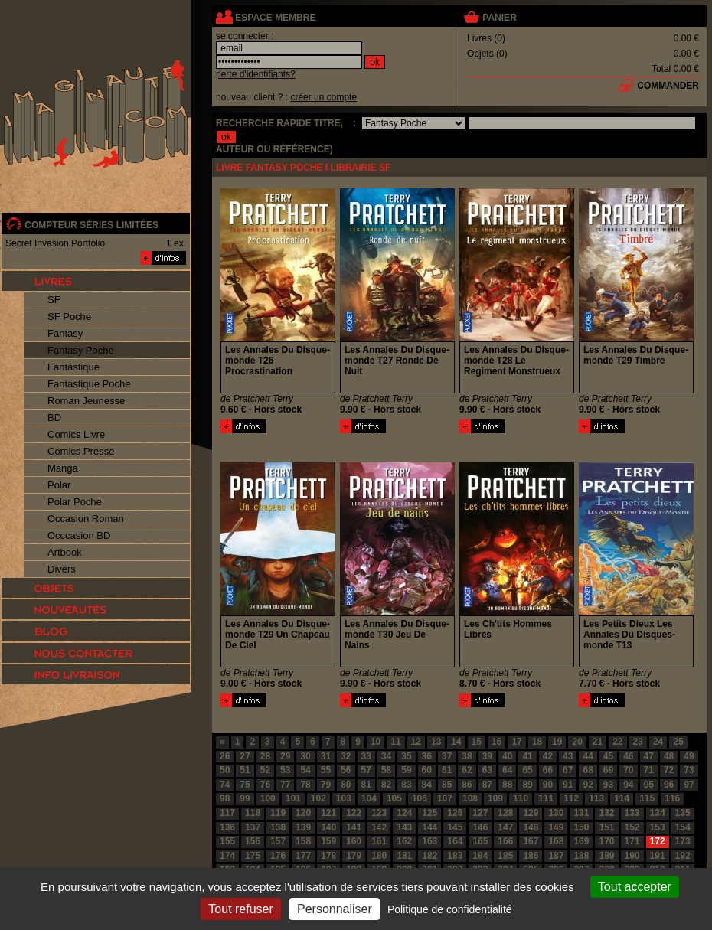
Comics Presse (80, 451)
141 (353, 827)
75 (245, 784)
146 (480, 827)
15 (477, 741)
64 (507, 770)
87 (487, 784)
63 (487, 770)
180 (379, 855)
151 (606, 827)
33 (366, 756)
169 (581, 841)
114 (621, 798)
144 (429, 827)
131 (581, 813)
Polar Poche (74, 501)
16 (496, 741)
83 (406, 784)
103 (343, 798)
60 (427, 770)
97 (689, 784)
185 (505, 855)
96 (669, 784)
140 (328, 827)
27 (245, 756)
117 (227, 813)
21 (598, 741)
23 (638, 741)
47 (649, 756)
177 (303, 855)
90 (548, 784)
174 (227, 855)
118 (252, 813)
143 (404, 827)
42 (548, 756)
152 (632, 827)
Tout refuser (240, 908)
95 (649, 784)
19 (557, 741)
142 (379, 827)
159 (328, 841)
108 (470, 798)
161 (379, 841)
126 (454, 813)
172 (657, 841)
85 (447, 784)
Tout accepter (634, 886)
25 (678, 741)
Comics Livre (76, 434)
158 (303, 841)
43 (568, 756)
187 (555, 855)
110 (520, 798)
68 (588, 770)
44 (588, 756)
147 (505, 827)
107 (444, 798)
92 (588, 784)
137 (252, 827)
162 (404, 841)
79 (326, 784)
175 (252, 855)
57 (366, 770)
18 (537, 741)
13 (436, 741)
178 (328, 855)
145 (454, 827)
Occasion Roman (85, 518)
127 (480, 813)
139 (303, 827)
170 (606, 841)
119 (278, 813)
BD (54, 417)
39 (487, 756)
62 (467, 770)
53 (285, 770)
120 (303, 813)
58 (386, 770)
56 (346, 770)
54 (305, 770)
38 (467, 756)
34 (386, 756)
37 (447, 756)
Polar (58, 485)
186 (530, 855)
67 (568, 770)
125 (429, 813)
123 (379, 813)
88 (507, 784)
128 (505, 813)
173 (683, 841)
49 (689, 756)
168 (555, 841)
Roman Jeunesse (86, 400)
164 (454, 841)
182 (429, 855)
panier (499, 17)
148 (530, 827)
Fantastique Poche (88, 384)
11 (395, 741)
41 (527, 756)
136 (227, 827)
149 (555, 827)
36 (427, 756)
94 (628, 784)
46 (628, 756)
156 (252, 841)
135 (683, 813)
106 (419, 798)
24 (658, 741)
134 (657, 813)
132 (606, 813)
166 (505, 841)
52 (265, 770)
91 (568, 784)
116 (672, 798)
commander (668, 85)
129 (530, 813)
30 (305, 756)
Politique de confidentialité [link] (449, 909)
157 (278, 841)
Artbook (64, 552)
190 (632, 855)
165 (480, 841)
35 (406, 756)
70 (628, 770)
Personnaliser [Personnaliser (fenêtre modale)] (334, 908)
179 (353, 855)
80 (346, 784)
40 (507, 756)
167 (530, 841)
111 (546, 798)
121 (328, 813)
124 (404, 813)
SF (53, 299)
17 (516, 741)
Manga (62, 468)
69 (608, 770)
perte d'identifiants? (256, 74)
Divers (61, 569)
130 (555, 813)
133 (632, 813)
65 (527, 770)
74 (225, 784)
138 (278, 827)
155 (227, 841)
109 (495, 798)
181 (404, 855)
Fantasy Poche (80, 350)
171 (632, 841)
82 (386, 784)
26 (225, 756)
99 (245, 798)
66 (548, 770)
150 (581, 827)
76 (265, 784)
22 (617, 741)
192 (683, 855)
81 (366, 784)
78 (305, 784)
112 (571, 798)
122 (353, 813)
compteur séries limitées (91, 225)
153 (657, 827)
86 (467, 784)
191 (657, 855)
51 (245, 770)
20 (577, 741)
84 (427, 784)
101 (293, 798)
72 (669, 770)
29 (285, 756)
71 (649, 770)
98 (225, 798)
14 (456, 741)
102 (318, 798)
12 (416, 741)
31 (326, 756)
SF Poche (69, 316)
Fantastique (73, 367)
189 (606, 855)
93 (608, 784)
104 (369, 798)
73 (689, 770)
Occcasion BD (78, 535)
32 (346, 756)
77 (285, 784)
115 (647, 798)
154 (683, 827)
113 (596, 798)
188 (581, 855)
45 (608, 756)
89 (527, 784)
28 (265, 756)
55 (326, 770)
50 (225, 770)
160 (353, 841)
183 (454, 855)
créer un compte (323, 97)
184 (480, 855)
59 (406, 770)
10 (375, 741)
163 (429, 841)
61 (447, 770)
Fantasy (65, 333)
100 (268, 798)
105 (394, 798)
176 (278, 855)
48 (669, 756)
